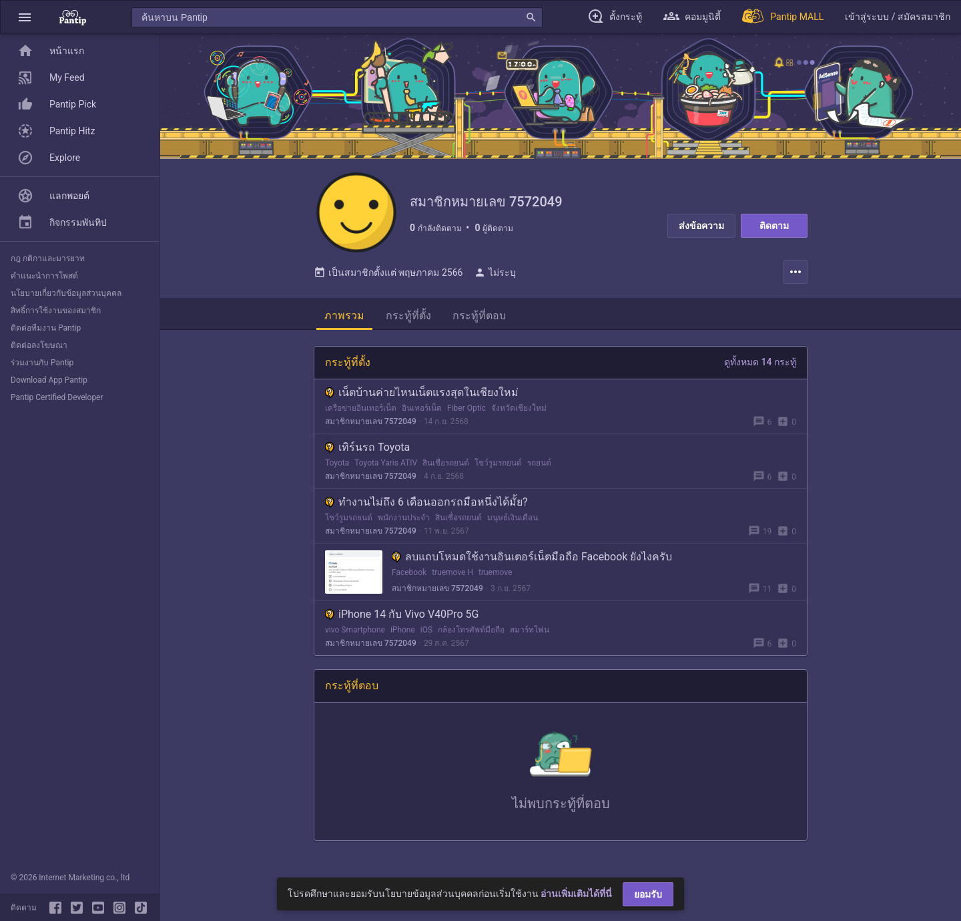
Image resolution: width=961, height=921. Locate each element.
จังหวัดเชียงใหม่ (519, 408)
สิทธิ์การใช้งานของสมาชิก (56, 310)
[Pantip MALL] (782, 17)
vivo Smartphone (355, 629)
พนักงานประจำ (404, 517)
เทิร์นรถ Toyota (367, 447)
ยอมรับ (648, 894)
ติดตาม (774, 225)
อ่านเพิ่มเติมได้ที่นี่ (576, 893)
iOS (426, 629)
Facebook (409, 572)
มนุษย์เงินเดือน (512, 517)
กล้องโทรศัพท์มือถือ (471, 629)
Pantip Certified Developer (57, 397)
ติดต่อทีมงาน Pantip (46, 328)
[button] (25, 17)
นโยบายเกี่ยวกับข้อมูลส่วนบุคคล (66, 293)
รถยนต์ (539, 463)
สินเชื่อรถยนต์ (445, 463)
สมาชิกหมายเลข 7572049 (370, 421)
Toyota (337, 463)
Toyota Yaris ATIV (385, 463)
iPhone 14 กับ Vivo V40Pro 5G (401, 614)
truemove (495, 572)
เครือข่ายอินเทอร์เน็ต (360, 408)
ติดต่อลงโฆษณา (39, 345)
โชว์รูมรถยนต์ (498, 463)
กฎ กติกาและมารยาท (48, 258)
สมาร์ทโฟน (529, 629)
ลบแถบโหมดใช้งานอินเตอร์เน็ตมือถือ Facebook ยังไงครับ (532, 556)
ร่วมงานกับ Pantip (42, 362)
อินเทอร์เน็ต (422, 408)
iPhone (402, 629)
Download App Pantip (49, 380)
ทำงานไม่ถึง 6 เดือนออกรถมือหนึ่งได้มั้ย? (426, 502)
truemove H (452, 572)
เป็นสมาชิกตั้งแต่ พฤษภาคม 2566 (388, 272)
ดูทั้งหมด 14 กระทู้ (760, 362)
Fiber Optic (466, 408)
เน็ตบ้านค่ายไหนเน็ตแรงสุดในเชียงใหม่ (422, 392)
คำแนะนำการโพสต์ (44, 276)
